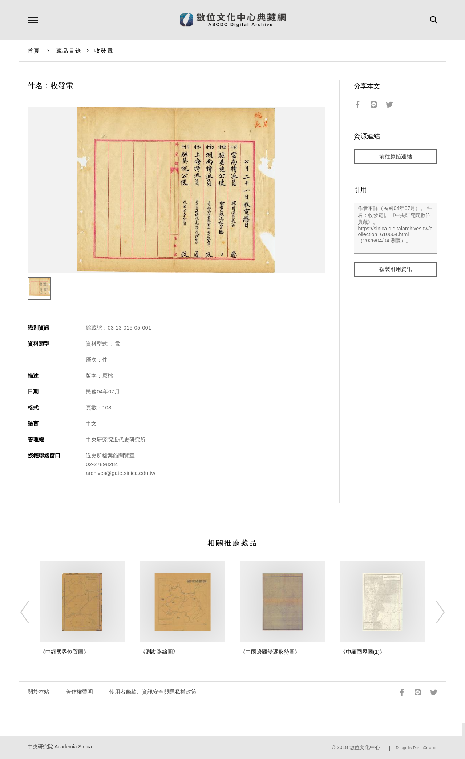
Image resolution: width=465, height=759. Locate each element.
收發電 (103, 51)
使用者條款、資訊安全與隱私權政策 (153, 692)
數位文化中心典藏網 (233, 20)
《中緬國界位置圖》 (64, 652)
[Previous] (31, 612)
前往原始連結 (395, 157)
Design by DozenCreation (416, 748)
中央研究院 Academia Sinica (60, 747)
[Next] (434, 612)
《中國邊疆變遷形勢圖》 (270, 652)
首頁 (34, 51)
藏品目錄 (68, 51)
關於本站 (38, 692)
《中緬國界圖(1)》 (362, 652)
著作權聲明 (79, 692)
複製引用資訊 (395, 269)
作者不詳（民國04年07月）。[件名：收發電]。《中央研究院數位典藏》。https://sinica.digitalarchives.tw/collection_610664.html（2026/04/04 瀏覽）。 (395, 228)
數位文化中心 (364, 747)
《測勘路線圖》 (159, 652)
